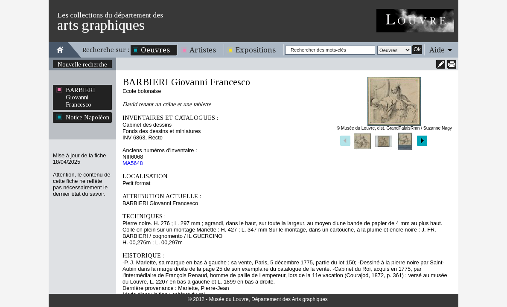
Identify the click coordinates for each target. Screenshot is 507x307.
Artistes (202, 50)
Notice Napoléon (87, 117)
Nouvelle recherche (82, 64)
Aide (437, 50)
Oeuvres (155, 50)
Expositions (256, 50)
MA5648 (132, 163)
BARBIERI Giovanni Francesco (80, 97)
